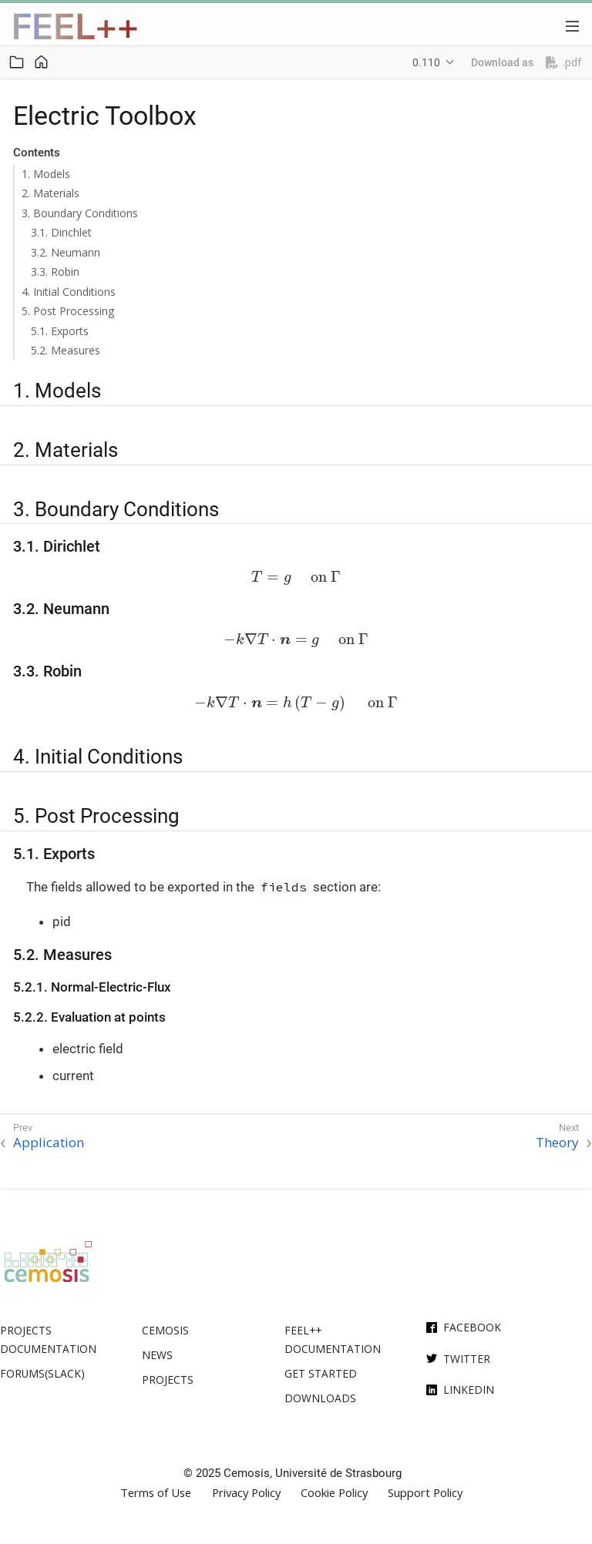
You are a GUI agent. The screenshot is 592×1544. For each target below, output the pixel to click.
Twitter (466, 1358)
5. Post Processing (68, 311)
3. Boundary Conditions (80, 213)
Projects (167, 1379)
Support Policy (425, 1493)
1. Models (46, 173)
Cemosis (165, 1330)
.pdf (563, 62)
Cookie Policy (334, 1493)
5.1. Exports (60, 331)
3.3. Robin (55, 271)
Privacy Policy (246, 1493)
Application (48, 1142)
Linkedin (468, 1389)
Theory (557, 1142)
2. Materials (50, 193)
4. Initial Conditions (69, 291)
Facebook (472, 1327)
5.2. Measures (65, 350)
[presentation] (296, 578)
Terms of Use (155, 1493)
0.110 (426, 62)
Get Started (320, 1373)
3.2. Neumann (65, 252)
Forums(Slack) (42, 1373)
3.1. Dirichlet (61, 232)
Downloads (320, 1398)
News (157, 1355)
